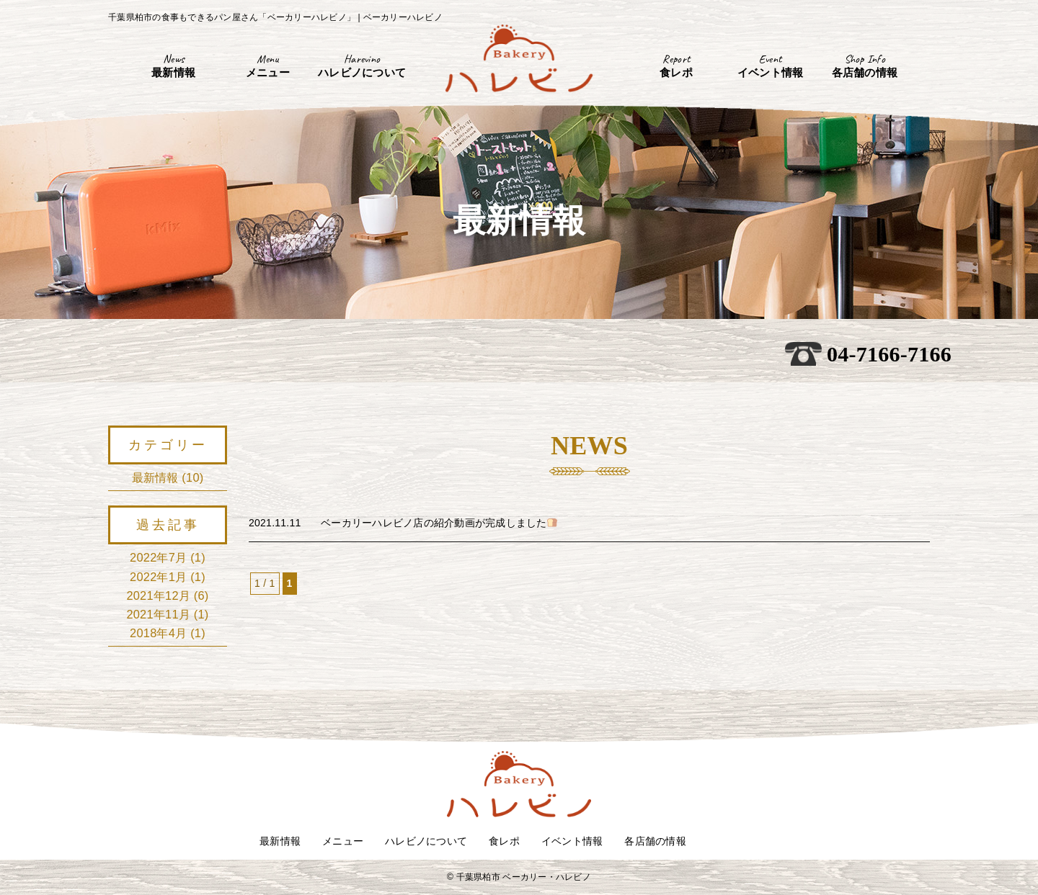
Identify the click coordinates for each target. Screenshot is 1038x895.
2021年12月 (158, 595)
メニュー (342, 841)
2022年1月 (158, 576)
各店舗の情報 (655, 841)
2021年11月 (158, 614)
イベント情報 (572, 841)
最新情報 (155, 477)
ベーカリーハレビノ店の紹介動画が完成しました (439, 523)
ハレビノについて (426, 841)
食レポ (504, 841)
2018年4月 (158, 632)
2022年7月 (158, 557)
